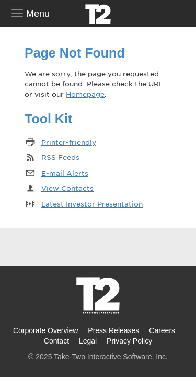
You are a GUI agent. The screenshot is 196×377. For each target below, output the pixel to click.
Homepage (85, 93)
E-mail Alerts (64, 172)
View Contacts (67, 188)
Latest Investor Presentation (92, 203)
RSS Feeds (60, 157)
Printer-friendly (68, 142)
